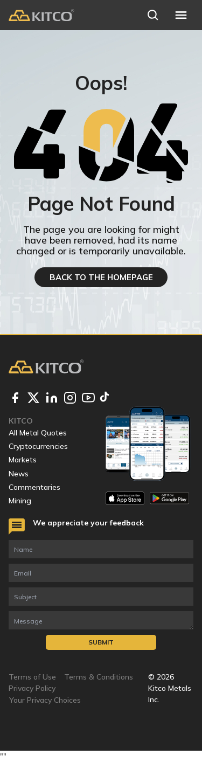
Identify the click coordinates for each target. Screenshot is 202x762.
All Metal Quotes (38, 433)
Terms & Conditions (98, 677)
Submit (101, 642)
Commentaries (34, 487)
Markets (23, 460)
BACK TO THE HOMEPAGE (101, 277)
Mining (20, 500)
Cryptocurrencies (38, 446)
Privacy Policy (32, 688)
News (19, 474)
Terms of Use (32, 677)
